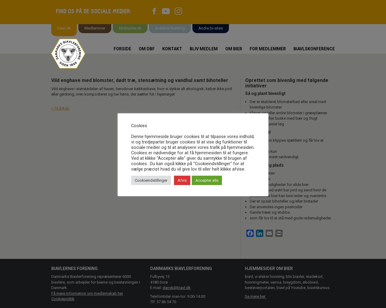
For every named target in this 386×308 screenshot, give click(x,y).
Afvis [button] (182, 180)
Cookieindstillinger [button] (151, 180)
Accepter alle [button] (206, 180)
